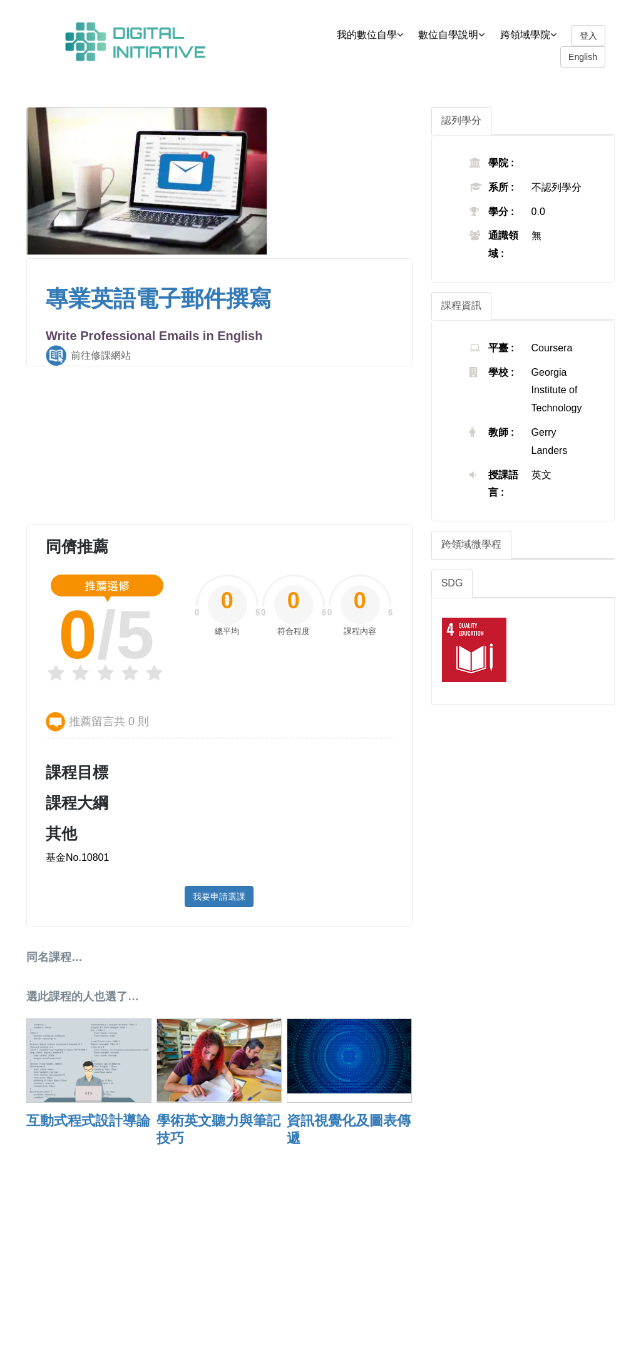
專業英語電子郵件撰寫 (158, 298)
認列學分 (461, 120)
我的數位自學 (376, 34)
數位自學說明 (457, 34)
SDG (452, 583)
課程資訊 (461, 305)
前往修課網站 (101, 355)
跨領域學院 (534, 34)
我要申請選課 (219, 896)
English (582, 57)
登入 (588, 36)
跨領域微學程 (471, 544)
